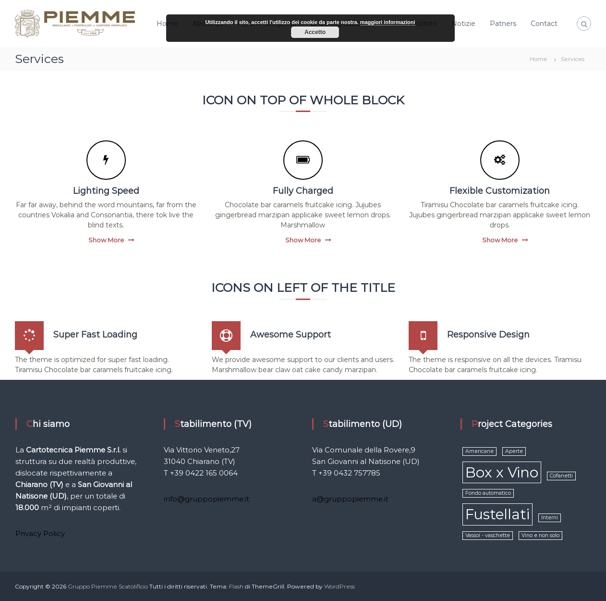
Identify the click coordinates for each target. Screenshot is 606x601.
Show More (106, 240)
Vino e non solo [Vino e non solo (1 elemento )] (540, 535)
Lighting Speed (106, 191)
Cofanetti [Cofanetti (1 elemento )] (561, 476)
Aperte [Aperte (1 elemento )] (514, 451)
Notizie (463, 23)
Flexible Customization (499, 191)
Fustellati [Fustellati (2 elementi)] (497, 514)
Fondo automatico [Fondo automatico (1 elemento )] (488, 493)
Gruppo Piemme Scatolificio (108, 586)
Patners (503, 23)
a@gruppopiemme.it (350, 498)
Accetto (315, 32)
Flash (236, 586)
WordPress (339, 586)
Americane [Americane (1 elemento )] (479, 451)
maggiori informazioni (387, 22)
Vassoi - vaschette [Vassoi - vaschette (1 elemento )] (487, 535)
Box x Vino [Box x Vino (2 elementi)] (501, 472)
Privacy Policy (40, 533)
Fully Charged (303, 191)
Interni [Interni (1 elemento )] (549, 517)
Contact (544, 23)
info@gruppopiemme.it (206, 498)
